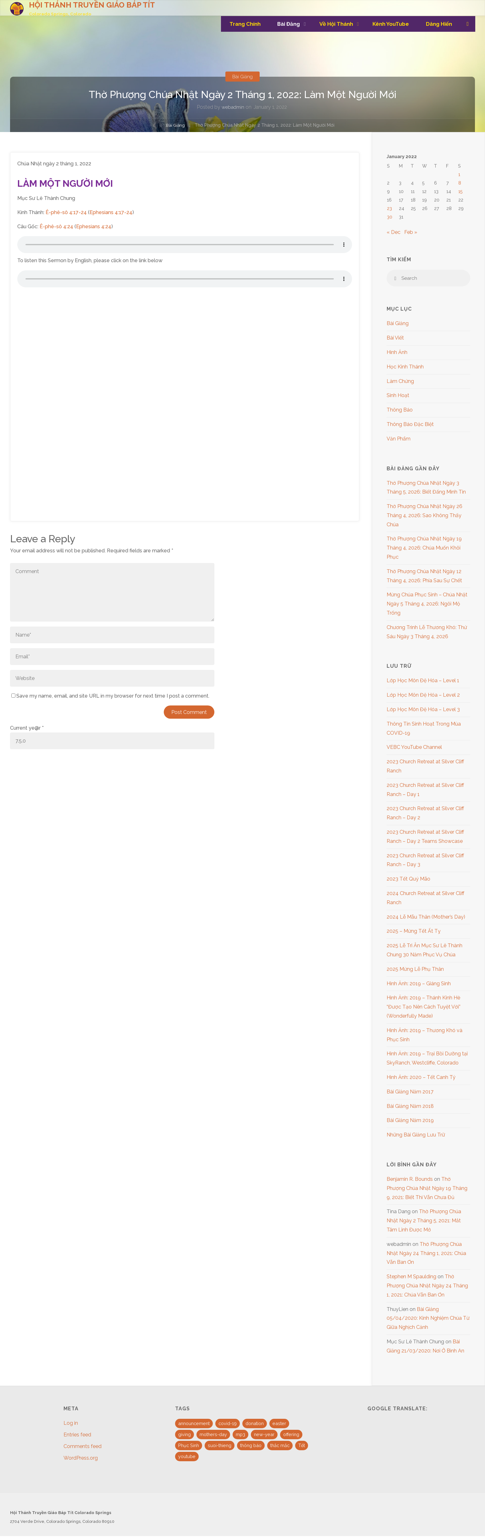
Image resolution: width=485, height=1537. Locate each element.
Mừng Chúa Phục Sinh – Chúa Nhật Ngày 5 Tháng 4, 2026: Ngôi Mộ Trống (427, 605)
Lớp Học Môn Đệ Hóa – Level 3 (423, 710)
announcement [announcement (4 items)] (194, 1424)
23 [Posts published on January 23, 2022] (389, 208)
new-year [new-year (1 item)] (264, 1435)
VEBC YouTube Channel (414, 748)
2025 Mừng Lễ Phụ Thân (415, 970)
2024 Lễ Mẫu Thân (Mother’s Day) (426, 918)
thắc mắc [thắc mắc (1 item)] (279, 1446)
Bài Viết (395, 339)
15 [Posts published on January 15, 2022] (460, 191)
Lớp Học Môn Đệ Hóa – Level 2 (423, 696)
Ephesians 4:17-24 (111, 212)
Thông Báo (400, 411)
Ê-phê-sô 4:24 (56, 226)
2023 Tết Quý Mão (408, 880)
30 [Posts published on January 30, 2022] (389, 216)
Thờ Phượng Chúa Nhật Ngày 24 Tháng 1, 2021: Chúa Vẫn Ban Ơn (426, 1254)
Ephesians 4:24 (93, 226)
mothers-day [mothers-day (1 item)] (213, 1435)
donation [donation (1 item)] (254, 1424)
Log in (70, 1424)
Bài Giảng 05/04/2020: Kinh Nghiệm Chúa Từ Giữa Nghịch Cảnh (428, 1319)
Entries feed (77, 1436)
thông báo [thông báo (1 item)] (251, 1446)
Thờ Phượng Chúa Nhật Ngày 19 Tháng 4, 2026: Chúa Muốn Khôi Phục (424, 549)
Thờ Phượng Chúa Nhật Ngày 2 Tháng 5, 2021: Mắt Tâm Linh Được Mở (424, 1221)
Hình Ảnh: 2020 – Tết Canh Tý (421, 1078)
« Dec (393, 232)
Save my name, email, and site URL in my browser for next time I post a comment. (110, 696)
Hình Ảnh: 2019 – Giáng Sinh (419, 984)
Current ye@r (27, 728)
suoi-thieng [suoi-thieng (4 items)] (219, 1446)
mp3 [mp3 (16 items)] (240, 1435)
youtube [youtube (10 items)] (187, 1457)
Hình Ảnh (397, 353)
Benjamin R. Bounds (410, 1180)
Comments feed (82, 1447)
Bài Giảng (242, 77)
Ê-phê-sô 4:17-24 (66, 212)
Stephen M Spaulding (411, 1277)
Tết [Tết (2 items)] (301, 1446)
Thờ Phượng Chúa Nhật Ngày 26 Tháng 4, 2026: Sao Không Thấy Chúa (424, 516)
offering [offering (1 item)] (291, 1435)
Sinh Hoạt (398, 396)
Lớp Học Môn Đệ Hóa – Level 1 (423, 681)
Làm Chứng (400, 382)
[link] (467, 24)
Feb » (410, 232)
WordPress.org (80, 1459)
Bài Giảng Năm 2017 (410, 1093)
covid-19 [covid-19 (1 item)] (227, 1424)
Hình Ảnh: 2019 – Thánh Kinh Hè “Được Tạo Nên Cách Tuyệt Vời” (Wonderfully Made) (423, 1008)
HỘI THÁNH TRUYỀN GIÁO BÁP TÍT (93, 4)
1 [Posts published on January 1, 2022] (459, 174)
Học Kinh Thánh (405, 367)
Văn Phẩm (399, 439)
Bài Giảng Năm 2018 (410, 1107)
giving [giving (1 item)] (184, 1435)
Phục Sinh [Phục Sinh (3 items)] (188, 1446)
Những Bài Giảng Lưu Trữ (416, 1136)
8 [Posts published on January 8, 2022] (459, 182)
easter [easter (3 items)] (279, 1424)
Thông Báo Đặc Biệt (410, 425)
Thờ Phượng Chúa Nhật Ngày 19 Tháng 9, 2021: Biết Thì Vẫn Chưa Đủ (427, 1189)
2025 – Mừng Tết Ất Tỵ (414, 932)
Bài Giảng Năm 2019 (410, 1121)
